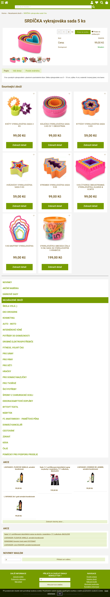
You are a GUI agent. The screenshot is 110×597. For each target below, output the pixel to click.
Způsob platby (18, 577)
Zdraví (6, 436)
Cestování (8, 430)
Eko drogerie (10, 312)
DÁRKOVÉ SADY (10, 294)
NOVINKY (7, 282)
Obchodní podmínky (91, 584)
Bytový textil (10, 407)
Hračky (7, 371)
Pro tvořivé (9, 383)
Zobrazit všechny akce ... (55, 522)
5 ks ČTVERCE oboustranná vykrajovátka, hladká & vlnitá (90, 187)
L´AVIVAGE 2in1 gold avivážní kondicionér (19, 497)
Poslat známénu (33, 71)
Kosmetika (9, 318)
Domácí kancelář (12, 424)
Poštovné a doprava (18, 579)
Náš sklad (18, 582)
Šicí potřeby (9, 389)
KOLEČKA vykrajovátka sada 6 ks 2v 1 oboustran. (55, 125)
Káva (5, 442)
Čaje (5, 448)
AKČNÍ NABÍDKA (11, 288)
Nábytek (7, 413)
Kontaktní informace (91, 587)
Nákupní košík (91, 582)
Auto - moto (9, 324)
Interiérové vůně (12, 330)
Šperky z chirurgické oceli (18, 395)
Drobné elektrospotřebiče (18, 341)
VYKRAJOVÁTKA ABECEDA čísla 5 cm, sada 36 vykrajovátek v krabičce (55, 248)
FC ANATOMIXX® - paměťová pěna (21, 419)
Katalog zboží (92, 579)
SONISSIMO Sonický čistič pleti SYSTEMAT (20, 541)
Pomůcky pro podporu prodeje (20, 454)
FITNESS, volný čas (13, 347)
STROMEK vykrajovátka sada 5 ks (55, 186)
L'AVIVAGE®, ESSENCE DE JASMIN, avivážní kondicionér (90, 468)
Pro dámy (8, 353)
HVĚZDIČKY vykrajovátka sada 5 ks (19, 186)
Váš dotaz (17, 71)
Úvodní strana (92, 577)
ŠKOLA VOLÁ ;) (10, 306)
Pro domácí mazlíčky (15, 377)
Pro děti (7, 365)
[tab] (6, 71)
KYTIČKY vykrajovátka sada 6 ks (90, 125)
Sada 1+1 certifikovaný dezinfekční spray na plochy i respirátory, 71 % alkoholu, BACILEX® (55, 469)
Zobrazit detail (19, 145)
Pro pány (8, 359)
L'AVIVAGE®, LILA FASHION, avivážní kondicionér (22, 545)
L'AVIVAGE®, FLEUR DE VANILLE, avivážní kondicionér (19, 468)
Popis (6, 71)
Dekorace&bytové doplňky (18, 401)
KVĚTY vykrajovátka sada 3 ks (19, 125)
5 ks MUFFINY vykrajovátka (19, 246)
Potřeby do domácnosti (16, 335)
